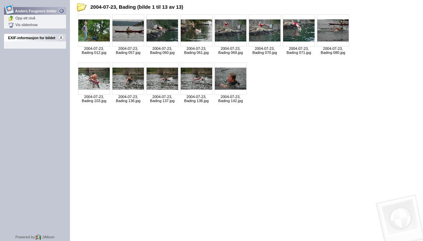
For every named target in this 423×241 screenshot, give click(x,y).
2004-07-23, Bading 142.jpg (230, 99)
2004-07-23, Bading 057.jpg (128, 51)
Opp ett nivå (21, 18)
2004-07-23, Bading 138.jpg (196, 99)
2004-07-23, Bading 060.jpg (162, 51)
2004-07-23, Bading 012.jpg (94, 51)
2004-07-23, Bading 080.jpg (333, 51)
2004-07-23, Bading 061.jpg (196, 51)
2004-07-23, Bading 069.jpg (230, 51)
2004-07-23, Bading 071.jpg (298, 51)
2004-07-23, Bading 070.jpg (264, 51)
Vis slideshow (22, 25)
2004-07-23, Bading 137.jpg (162, 99)
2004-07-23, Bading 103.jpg (94, 99)
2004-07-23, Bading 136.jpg (128, 99)
